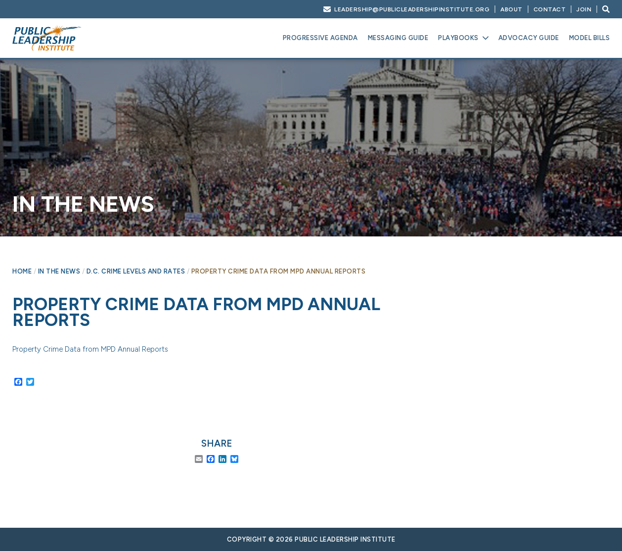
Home (22, 271)
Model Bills (589, 38)
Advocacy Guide (528, 38)
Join (584, 9)
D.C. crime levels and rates (136, 271)
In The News (59, 271)
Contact (549, 9)
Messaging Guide (398, 38)
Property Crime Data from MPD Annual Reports (90, 349)
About (511, 9)
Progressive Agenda (320, 38)
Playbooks (458, 38)
